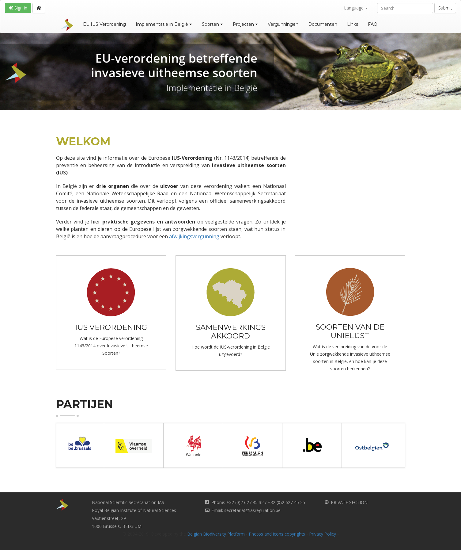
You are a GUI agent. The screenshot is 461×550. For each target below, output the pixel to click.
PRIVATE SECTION (349, 502)
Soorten (212, 24)
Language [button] (356, 8)
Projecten (245, 24)
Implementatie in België (164, 24)
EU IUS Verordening (104, 24)
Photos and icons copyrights (277, 534)
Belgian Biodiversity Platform (216, 534)
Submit (445, 8)
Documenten (322, 24)
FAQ (372, 24)
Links (352, 24)
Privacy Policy (322, 534)
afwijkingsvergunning (194, 236)
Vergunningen (283, 24)
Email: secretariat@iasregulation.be (246, 510)
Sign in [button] (18, 8)
